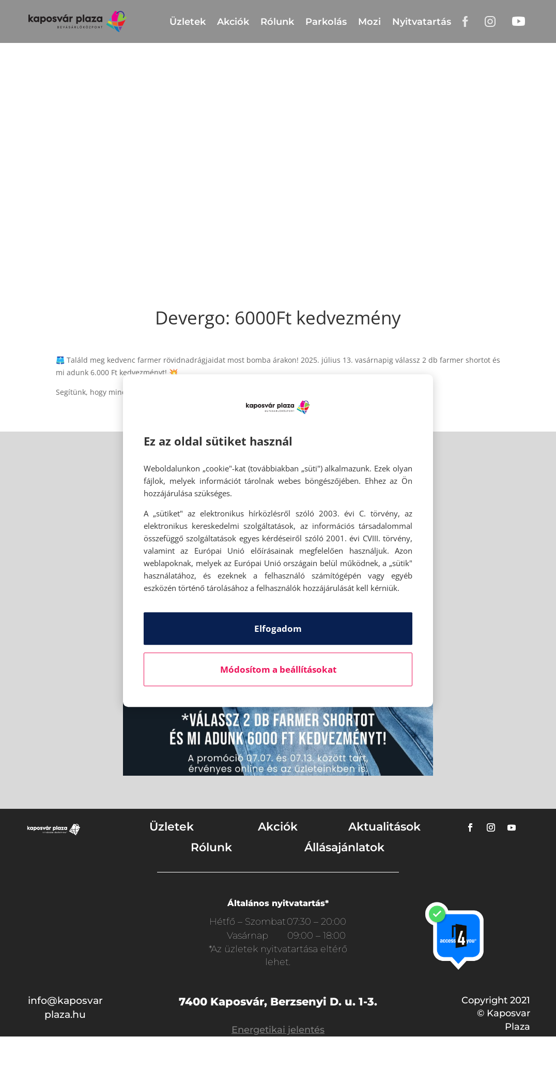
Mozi (369, 21)
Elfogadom (278, 628)
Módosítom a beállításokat (278, 669)
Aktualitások (384, 827)
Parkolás (326, 21)
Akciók (233, 21)
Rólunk (277, 21)
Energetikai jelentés (278, 1029)
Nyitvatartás (421, 21)
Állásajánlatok (344, 847)
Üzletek (187, 21)
